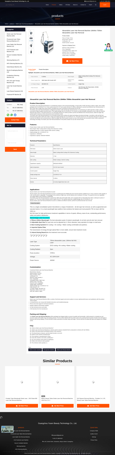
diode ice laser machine (35, 349)
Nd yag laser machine (49, 349)
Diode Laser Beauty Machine (64, 349)
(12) (14, 45)
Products (54, 4)
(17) (13, 40)
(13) (12, 50)
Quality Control (94, 433)
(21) (15, 63)
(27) (13, 60)
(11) (14, 86)
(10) (15, 91)
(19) (15, 71)
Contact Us (83, 4)
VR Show (67, 4)
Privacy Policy (94, 440)
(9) (14, 94)
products (12, 23)
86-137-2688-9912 (105, 1)
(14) (13, 76)
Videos (60, 4)
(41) (14, 67)
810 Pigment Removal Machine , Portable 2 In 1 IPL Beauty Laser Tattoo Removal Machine (91, 399)
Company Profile (94, 430)
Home (47, 4)
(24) (14, 55)
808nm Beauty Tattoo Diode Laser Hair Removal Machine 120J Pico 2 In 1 (57, 399)
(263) (14, 34)
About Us (75, 4)
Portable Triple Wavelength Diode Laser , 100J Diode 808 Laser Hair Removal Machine (21, 399)
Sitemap (94, 437)
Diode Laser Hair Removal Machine (24, 23)
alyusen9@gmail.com (90, 1)
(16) (13, 81)
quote (104, 4)
